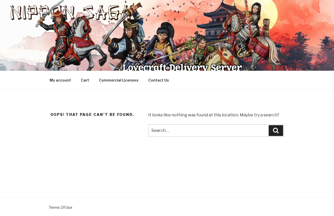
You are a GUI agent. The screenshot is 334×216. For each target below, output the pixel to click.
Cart (85, 80)
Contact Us (158, 80)
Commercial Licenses (118, 80)
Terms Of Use (60, 207)
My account (60, 80)
